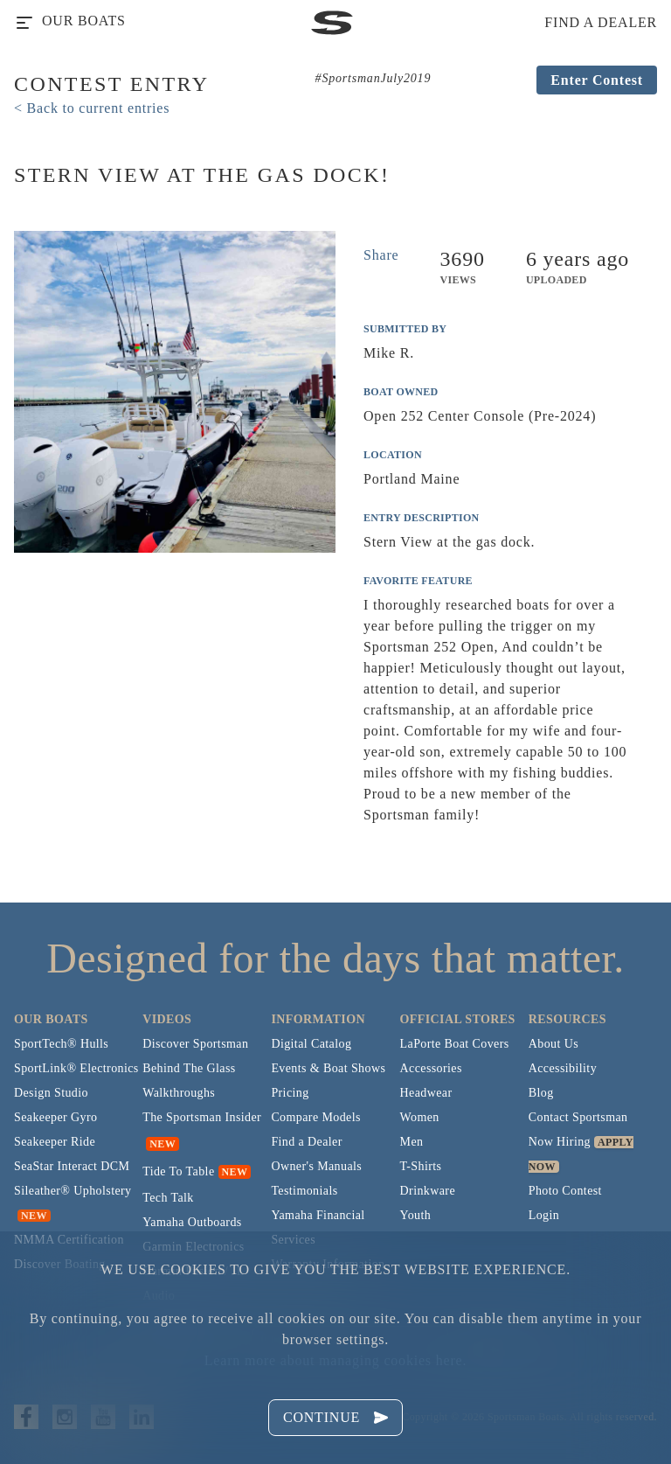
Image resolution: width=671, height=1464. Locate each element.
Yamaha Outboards (191, 1222)
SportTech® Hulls (61, 1043)
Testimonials (304, 1190)
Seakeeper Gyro (55, 1117)
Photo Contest (565, 1190)
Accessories (431, 1068)
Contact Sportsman (578, 1117)
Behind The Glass (188, 1068)
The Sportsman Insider (201, 1117)
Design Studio (51, 1092)
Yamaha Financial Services (317, 1227)
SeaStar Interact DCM (71, 1166)
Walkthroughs (178, 1092)
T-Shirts (421, 1166)
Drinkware (427, 1190)
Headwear (426, 1092)
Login (544, 1215)
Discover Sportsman (195, 1043)
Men (412, 1141)
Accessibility (563, 1068)
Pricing (289, 1092)
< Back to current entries (91, 108)
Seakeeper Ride (54, 1141)
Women (419, 1117)
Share (380, 254)
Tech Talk (168, 1197)
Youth (416, 1215)
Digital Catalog (311, 1043)
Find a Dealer (306, 1141)
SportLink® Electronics (76, 1068)
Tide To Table (178, 1171)
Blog (541, 1092)
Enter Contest (596, 80)
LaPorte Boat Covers (454, 1043)
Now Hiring (560, 1141)
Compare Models (315, 1117)
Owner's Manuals (316, 1166)
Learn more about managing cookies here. (335, 1360)
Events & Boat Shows (328, 1068)
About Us (553, 1043)
